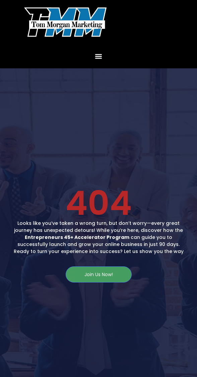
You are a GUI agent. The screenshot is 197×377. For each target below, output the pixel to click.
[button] (98, 56)
